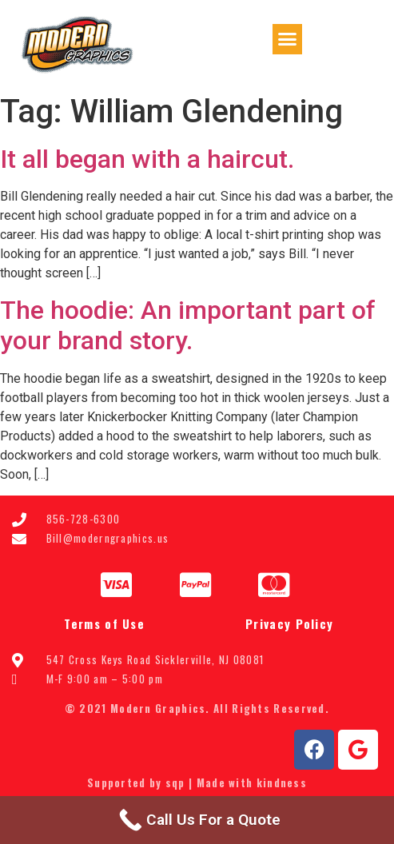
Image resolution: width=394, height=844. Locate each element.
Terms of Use (104, 623)
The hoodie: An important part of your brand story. (188, 325)
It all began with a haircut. (147, 159)
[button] (288, 39)
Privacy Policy (289, 623)
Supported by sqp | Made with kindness (197, 782)
